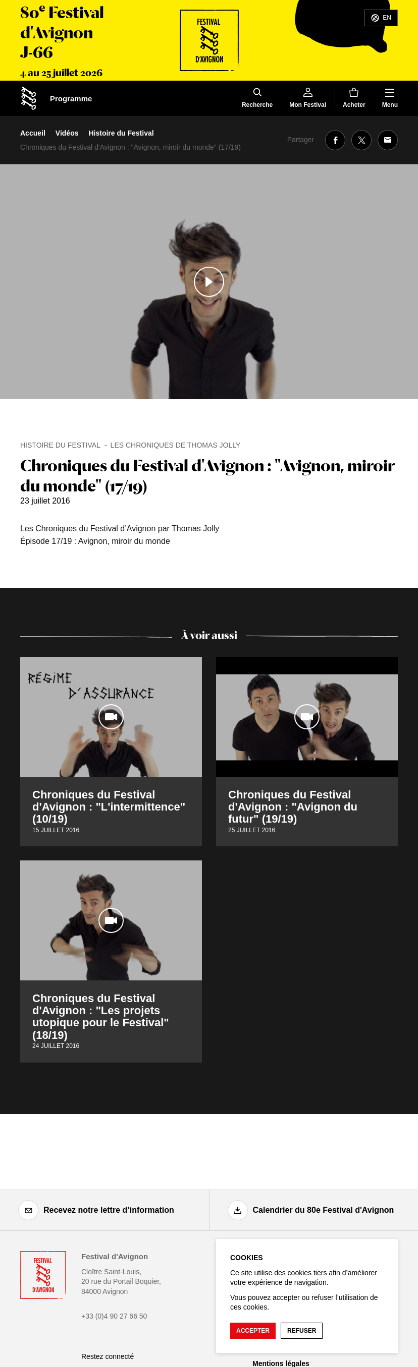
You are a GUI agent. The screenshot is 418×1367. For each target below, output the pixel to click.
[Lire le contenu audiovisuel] (209, 281)
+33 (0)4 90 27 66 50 (114, 1316)
